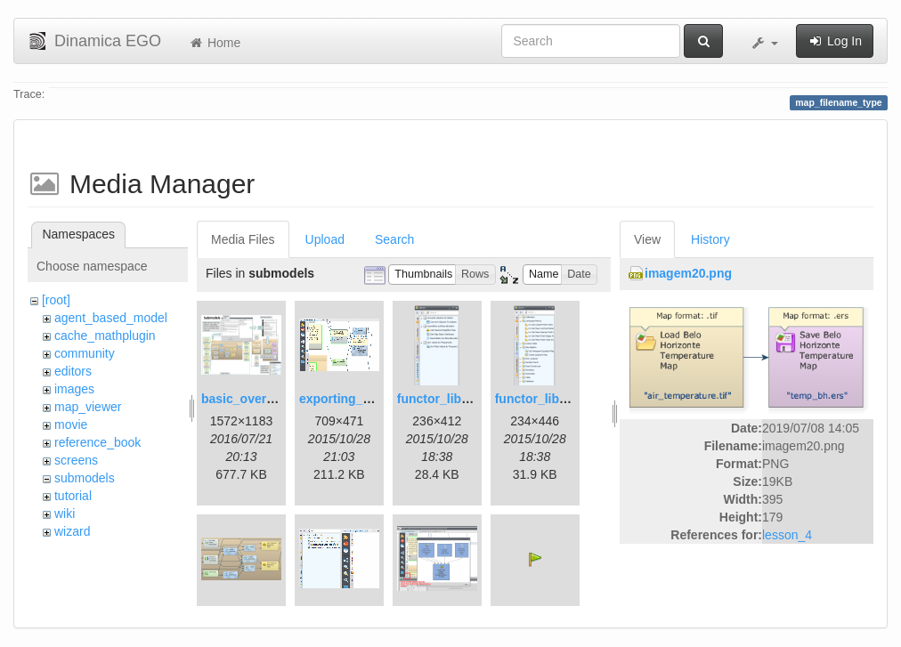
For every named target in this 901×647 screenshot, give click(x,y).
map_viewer (87, 407)
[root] (56, 300)
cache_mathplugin (105, 335)
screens (76, 460)
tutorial (73, 496)
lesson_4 (787, 535)
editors (73, 371)
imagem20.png (688, 273)
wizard (72, 531)
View (647, 239)
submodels (84, 478)
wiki (64, 513)
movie (70, 424)
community (84, 353)
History (710, 239)
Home (214, 43)
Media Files (243, 239)
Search (394, 239)
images (74, 389)
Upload (325, 239)
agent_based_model (110, 318)
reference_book (97, 442)
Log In (835, 41)
